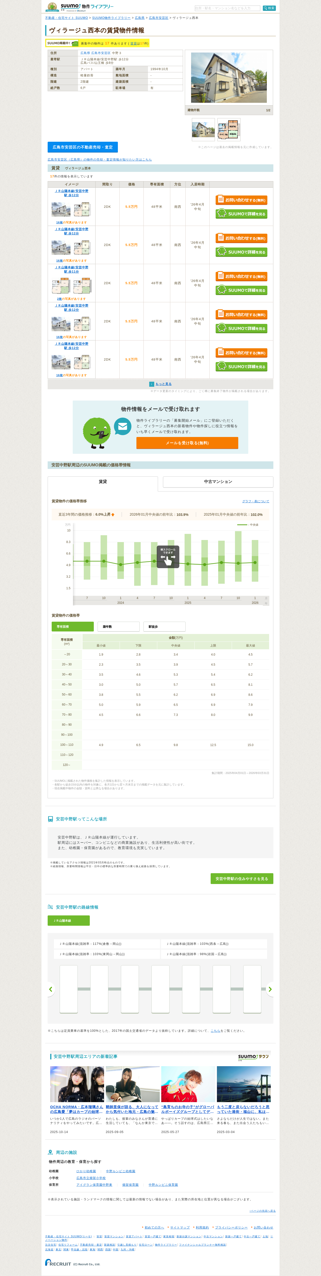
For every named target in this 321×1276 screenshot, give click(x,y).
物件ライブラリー (166, 1244)
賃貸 (133, 43)
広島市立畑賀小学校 (91, 1178)
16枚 (59, 222)
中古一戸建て (252, 1236)
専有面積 (63, 626)
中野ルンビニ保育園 (163, 1185)
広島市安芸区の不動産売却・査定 (83, 147)
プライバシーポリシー (231, 1227)
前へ (51, 989)
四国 (108, 1249)
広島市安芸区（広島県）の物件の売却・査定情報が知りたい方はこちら (100, 159)
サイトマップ (180, 1227)
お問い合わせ (263, 1227)
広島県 (140, 18)
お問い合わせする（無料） (241, 200)
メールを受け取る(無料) (187, 443)
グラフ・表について (255, 501)
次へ (269, 989)
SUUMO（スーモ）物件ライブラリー (79, 7)
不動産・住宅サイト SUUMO (66, 18)
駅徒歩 (153, 626)
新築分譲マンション (189, 1236)
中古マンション (213, 1236)
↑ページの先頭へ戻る (263, 1210)
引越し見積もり (127, 1244)
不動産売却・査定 (91, 1244)
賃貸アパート (134, 1236)
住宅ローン (146, 1244)
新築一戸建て (233, 1236)
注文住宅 (50, 1244)
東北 (58, 1249)
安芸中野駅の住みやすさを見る (242, 879)
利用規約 (202, 1227)
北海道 (49, 1249)
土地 (265, 1236)
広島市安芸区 (159, 18)
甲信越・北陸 (79, 1249)
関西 (100, 1249)
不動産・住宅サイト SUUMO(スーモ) (68, 1236)
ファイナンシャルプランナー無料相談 (202, 1244)
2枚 (59, 298)
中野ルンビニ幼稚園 (120, 1171)
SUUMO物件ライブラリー (111, 18)
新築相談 (109, 1244)
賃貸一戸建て (153, 1236)
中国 (115, 1249)
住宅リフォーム (68, 1244)
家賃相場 (168, 1236)
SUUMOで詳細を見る (241, 213)
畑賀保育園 (130, 1185)
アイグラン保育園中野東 (94, 1185)
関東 (66, 1249)
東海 (92, 1249)
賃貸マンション (114, 1236)
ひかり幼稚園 (86, 1171)
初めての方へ (154, 1227)
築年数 (107, 626)
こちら (215, 1031)
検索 (271, 8)
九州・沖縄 (127, 1249)
